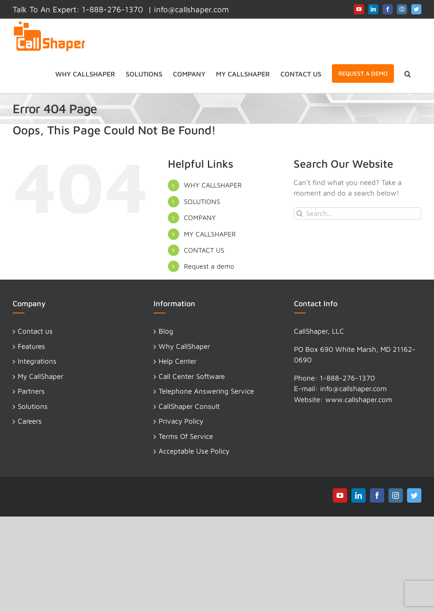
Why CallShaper (184, 346)
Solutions (33, 406)
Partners (31, 391)
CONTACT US (204, 250)
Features (31, 346)
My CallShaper (40, 376)
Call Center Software (192, 376)
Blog (166, 331)
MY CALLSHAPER (210, 234)
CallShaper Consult (189, 406)
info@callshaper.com (191, 9)
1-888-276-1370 (347, 378)
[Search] (300, 213)
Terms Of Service (186, 436)
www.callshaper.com (358, 399)
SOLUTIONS (202, 201)
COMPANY (200, 217)
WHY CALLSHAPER (213, 185)
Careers (30, 421)
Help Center (178, 361)
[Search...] (357, 213)
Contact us (35, 331)
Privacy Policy (181, 421)
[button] (407, 73)
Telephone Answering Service (206, 391)
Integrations (37, 361)
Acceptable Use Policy (194, 451)
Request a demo (209, 266)
